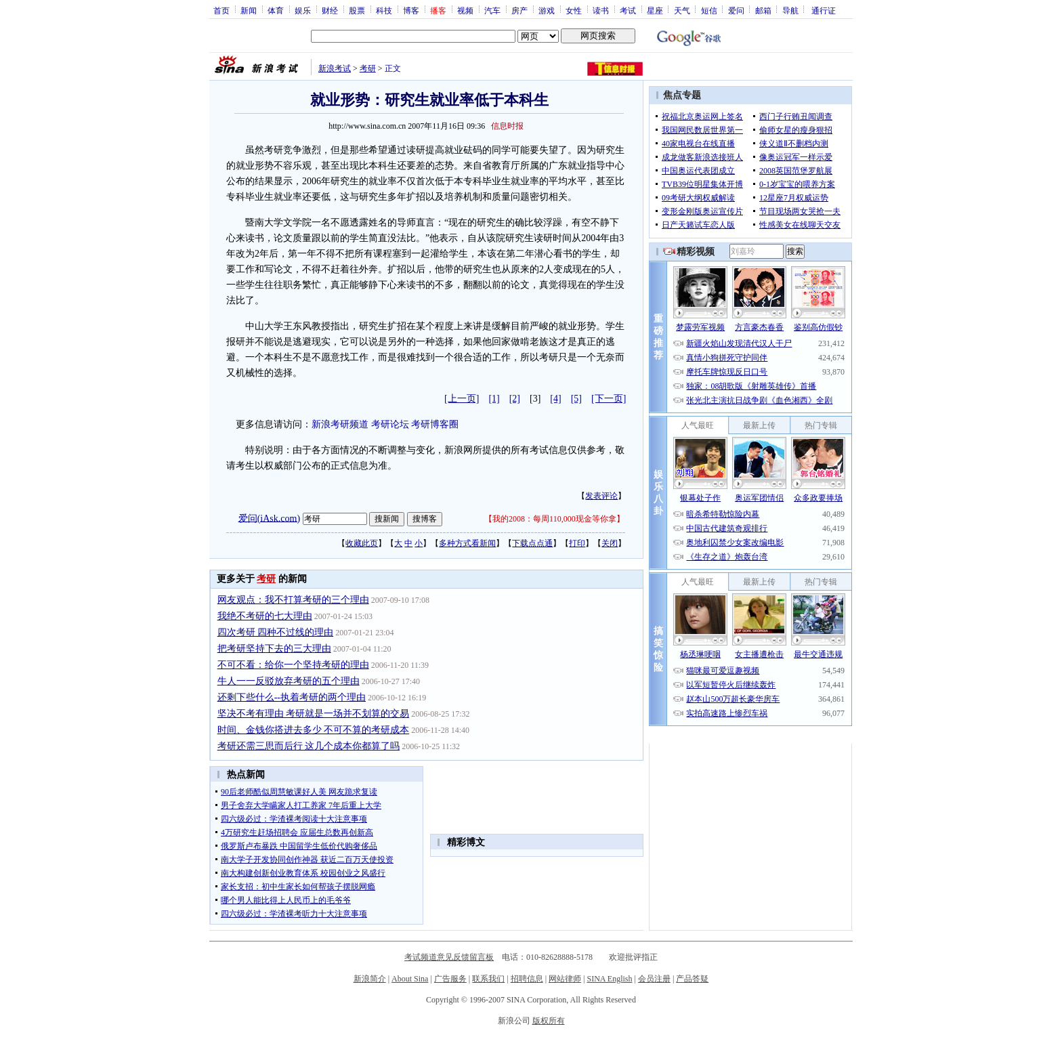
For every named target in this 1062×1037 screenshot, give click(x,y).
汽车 (492, 10)
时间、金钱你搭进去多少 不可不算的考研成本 (313, 730)
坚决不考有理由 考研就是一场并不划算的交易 (313, 713)
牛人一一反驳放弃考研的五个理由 (288, 681)
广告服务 (450, 978)
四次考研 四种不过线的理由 (275, 632)
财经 (330, 10)
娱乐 (303, 10)
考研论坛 (390, 424)
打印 (577, 543)
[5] (576, 399)
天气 (682, 10)
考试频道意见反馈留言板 (449, 957)
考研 (368, 68)
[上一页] (461, 399)
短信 (709, 10)
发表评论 (601, 496)
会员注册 (654, 978)
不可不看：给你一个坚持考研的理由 (293, 665)
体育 (276, 10)
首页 (221, 10)
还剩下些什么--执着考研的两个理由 (291, 697)
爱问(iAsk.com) (269, 518)
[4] (555, 399)
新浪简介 (370, 978)
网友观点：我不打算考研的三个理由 (293, 600)
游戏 (546, 10)
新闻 (248, 10)
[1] (493, 399)
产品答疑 (692, 978)
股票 (357, 10)
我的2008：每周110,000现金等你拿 (554, 519)
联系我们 (488, 978)
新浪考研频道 (340, 424)
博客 (411, 10)
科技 (384, 10)
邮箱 (763, 10)
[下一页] (608, 399)
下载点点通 (532, 543)
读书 (601, 10)
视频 (465, 10)
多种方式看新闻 (467, 543)
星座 (655, 10)
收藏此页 (361, 543)
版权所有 (548, 1020)
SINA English (609, 978)
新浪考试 (334, 68)
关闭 (609, 543)
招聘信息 (527, 978)
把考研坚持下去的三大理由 (274, 648)
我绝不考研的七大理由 (264, 616)
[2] (514, 399)
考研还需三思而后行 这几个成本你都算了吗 (308, 746)
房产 (519, 10)
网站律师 (565, 978)
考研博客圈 (435, 424)
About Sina (409, 978)
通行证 (823, 10)
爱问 (736, 10)
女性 (574, 10)
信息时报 (507, 126)
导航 (790, 10)
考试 (628, 10)
